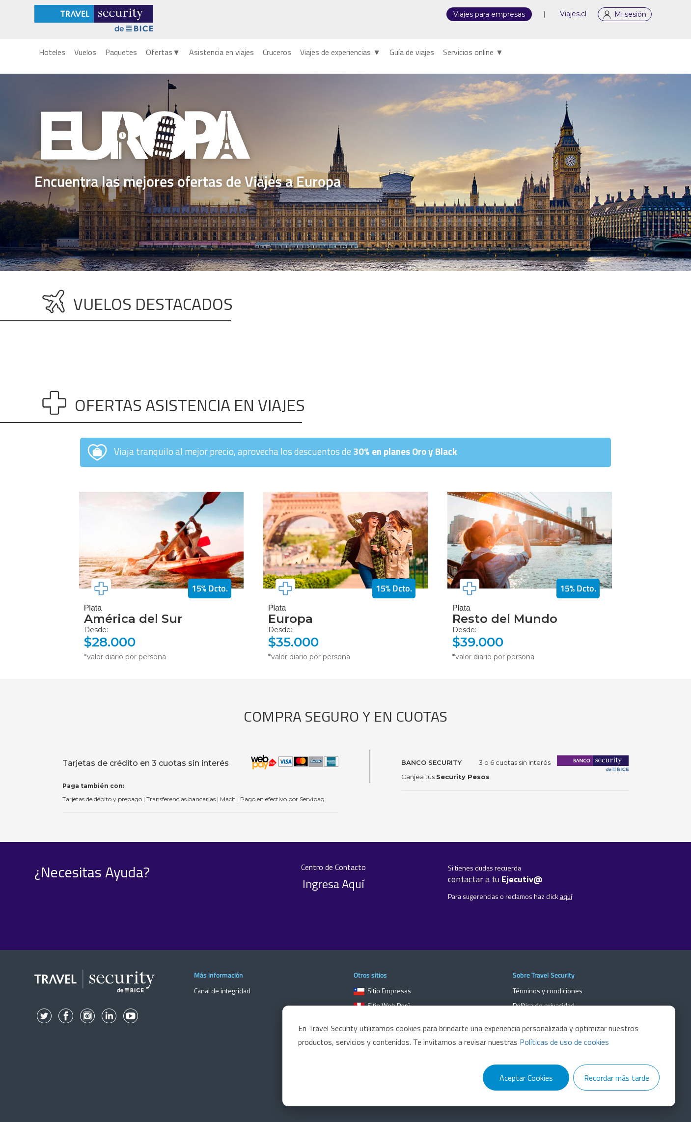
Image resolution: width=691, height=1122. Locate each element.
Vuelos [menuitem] (85, 52)
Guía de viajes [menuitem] (411, 52)
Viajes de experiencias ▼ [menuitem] (340, 52)
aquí (566, 896)
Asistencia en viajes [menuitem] (221, 52)
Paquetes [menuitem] (121, 52)
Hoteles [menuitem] (52, 52)
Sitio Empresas (382, 990)
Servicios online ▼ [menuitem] (473, 52)
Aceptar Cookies (526, 1078)
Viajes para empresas (489, 14)
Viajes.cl (573, 13)
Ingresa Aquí (333, 884)
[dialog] (478, 1056)
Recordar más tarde (616, 1078)
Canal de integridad (222, 990)
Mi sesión (630, 14)
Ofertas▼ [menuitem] (163, 52)
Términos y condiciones (547, 990)
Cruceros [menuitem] (277, 52)
